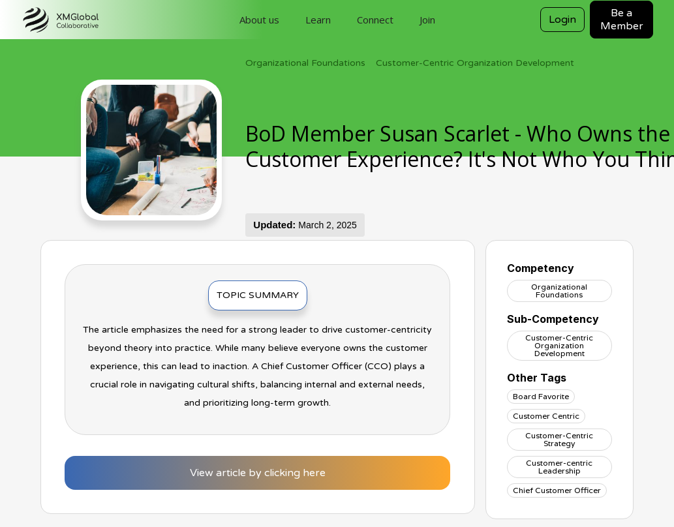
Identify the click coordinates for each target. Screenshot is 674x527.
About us (259, 19)
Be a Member (621, 20)
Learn (318, 19)
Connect (375, 19)
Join (427, 19)
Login (562, 19)
